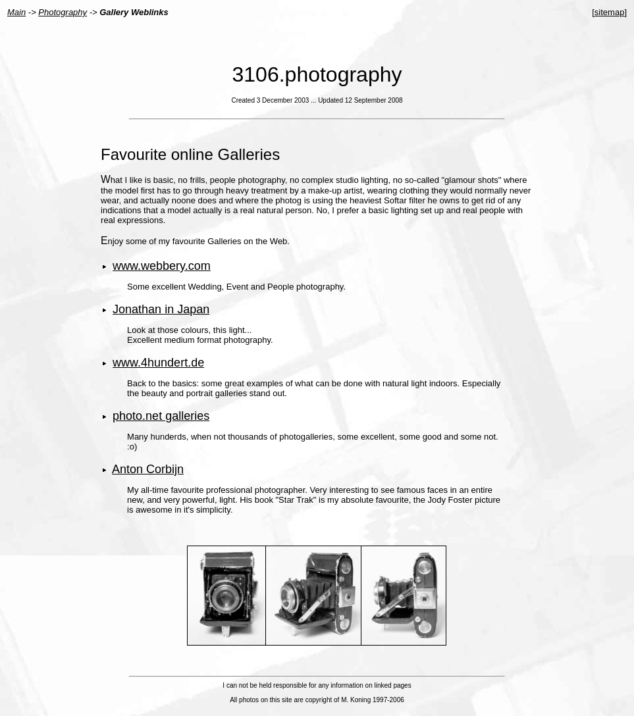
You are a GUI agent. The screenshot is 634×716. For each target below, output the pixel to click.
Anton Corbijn (148, 469)
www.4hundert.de (158, 362)
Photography (62, 12)
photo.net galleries (161, 415)
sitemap (609, 12)
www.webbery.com (162, 265)
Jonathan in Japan (161, 309)
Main (16, 12)
